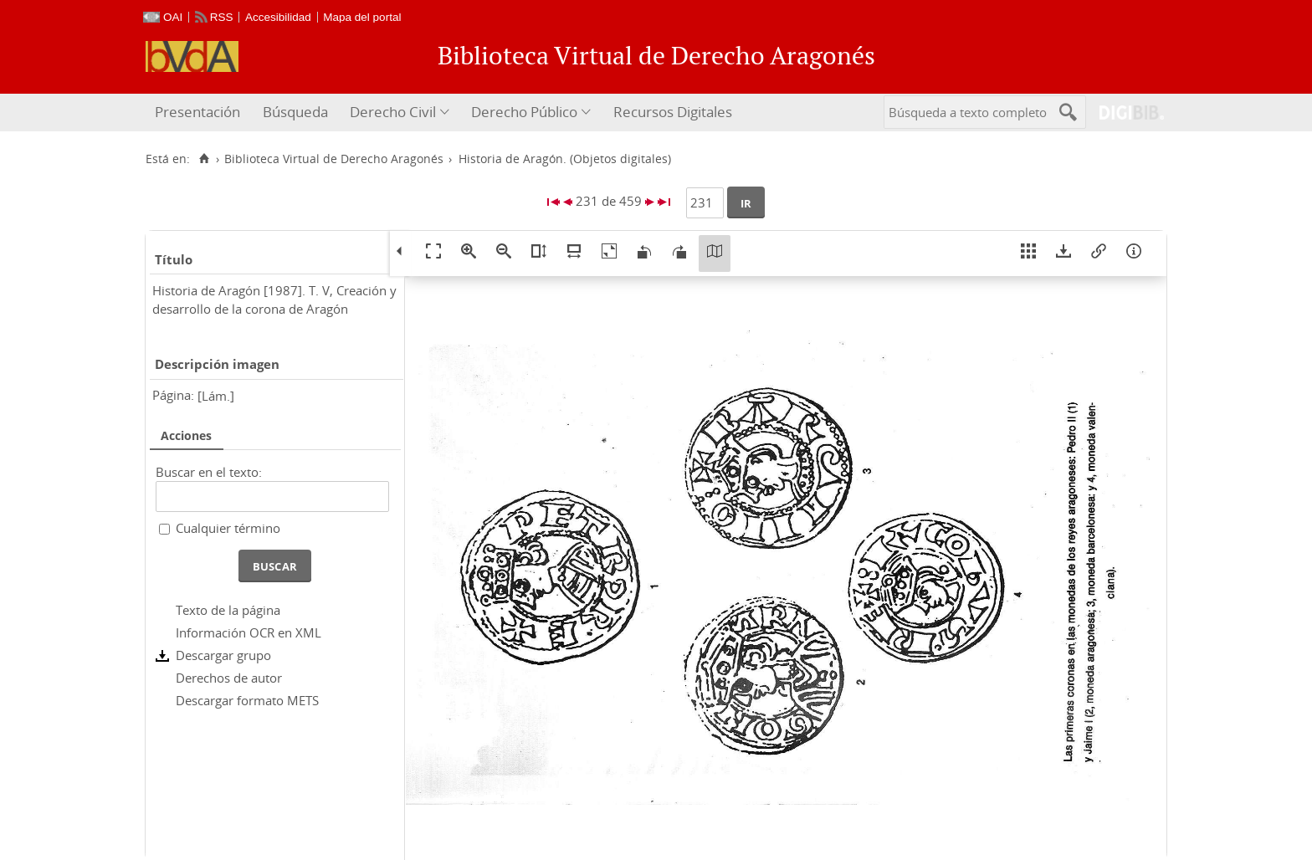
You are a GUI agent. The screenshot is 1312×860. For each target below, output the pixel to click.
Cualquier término (228, 528)
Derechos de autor (229, 677)
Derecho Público (524, 111)
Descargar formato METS (247, 700)
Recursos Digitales (672, 111)
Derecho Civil (393, 111)
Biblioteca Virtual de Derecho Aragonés (333, 158)
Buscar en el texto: (209, 471)
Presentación (197, 111)
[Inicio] (204, 159)
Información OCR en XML (248, 632)
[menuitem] (199, 112)
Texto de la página (228, 609)
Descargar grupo (223, 655)
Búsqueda (295, 111)
